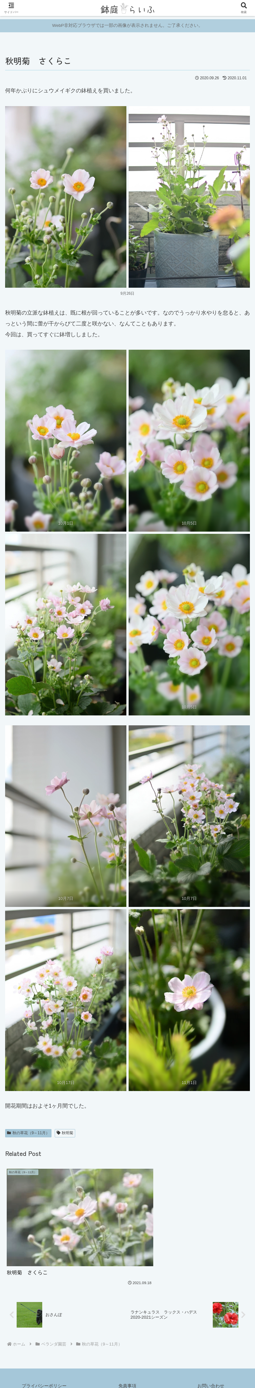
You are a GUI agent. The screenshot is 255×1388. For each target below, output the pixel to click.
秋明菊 (65, 1133)
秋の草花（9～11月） (28, 1133)
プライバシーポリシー (44, 1367)
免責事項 (127, 1367)
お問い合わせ (210, 1367)
